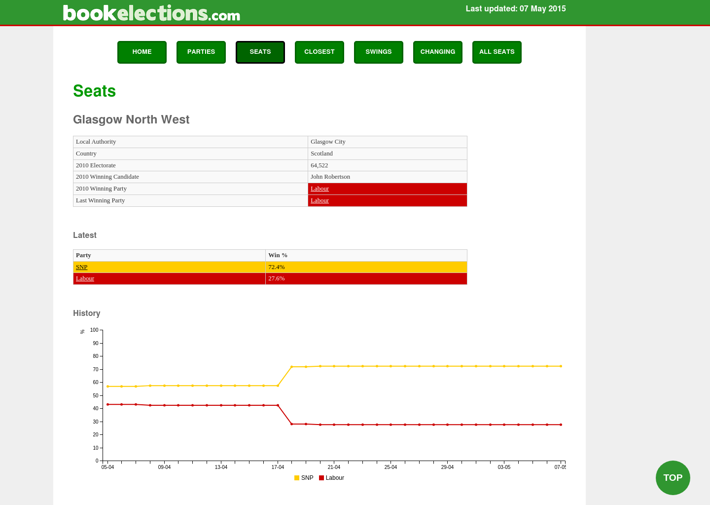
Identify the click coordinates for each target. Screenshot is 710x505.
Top (672, 477)
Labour (320, 188)
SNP (81, 267)
